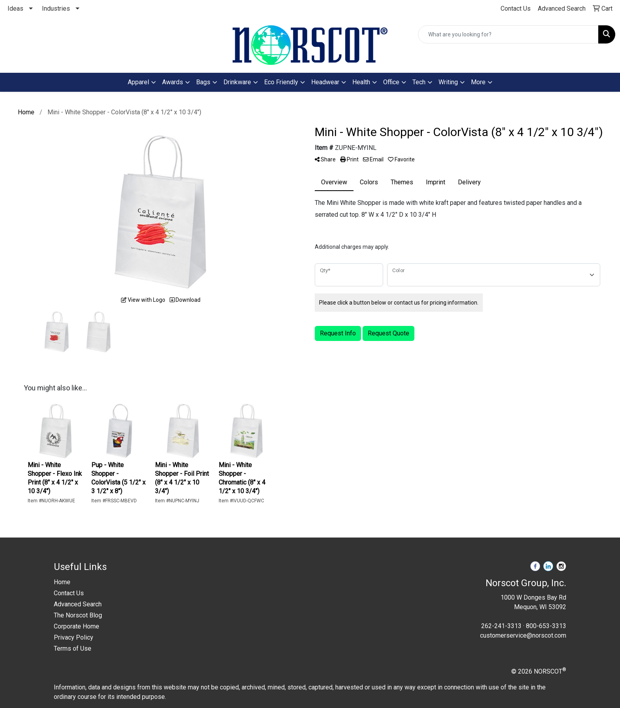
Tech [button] (418, 82)
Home (62, 582)
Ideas (15, 8)
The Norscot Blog (78, 615)
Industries (56, 8)
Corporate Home (76, 626)
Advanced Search (78, 604)
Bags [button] (203, 82)
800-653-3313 (546, 626)
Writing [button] (448, 82)
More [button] (478, 82)
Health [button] (361, 82)
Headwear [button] (325, 82)
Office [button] (391, 82)
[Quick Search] (508, 34)
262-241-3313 (501, 626)
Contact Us (69, 593)
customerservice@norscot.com (523, 635)
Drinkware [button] (237, 82)
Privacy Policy (73, 637)
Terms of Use (72, 648)
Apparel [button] (138, 82)
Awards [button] (172, 82)
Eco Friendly (281, 82)
